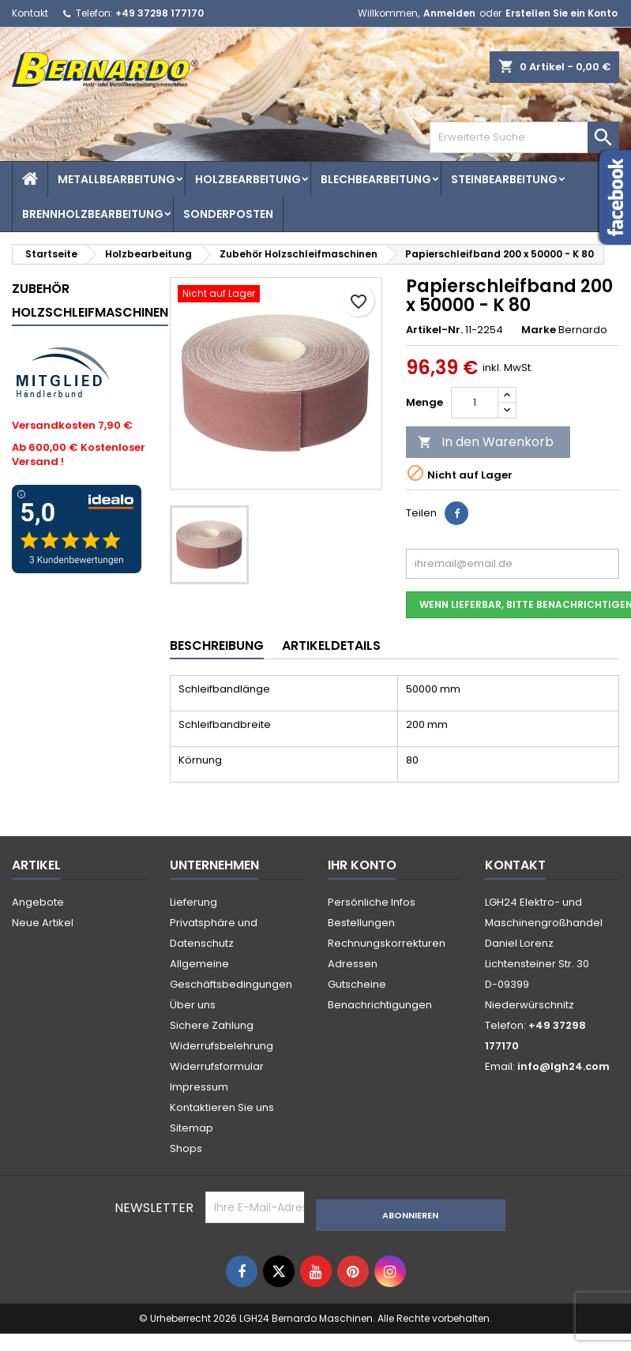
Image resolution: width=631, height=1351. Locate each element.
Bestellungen (361, 922)
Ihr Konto (362, 865)
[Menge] (474, 402)
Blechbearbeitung (376, 179)
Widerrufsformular (217, 1066)
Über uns (193, 1004)
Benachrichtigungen (380, 1004)
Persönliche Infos (371, 902)
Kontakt (30, 13)
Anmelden (449, 13)
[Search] (524, 137)
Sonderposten (228, 214)
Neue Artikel (42, 922)
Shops (186, 1148)
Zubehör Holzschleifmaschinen (90, 300)
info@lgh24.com (563, 1066)
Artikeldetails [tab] (331, 645)
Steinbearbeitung (504, 179)
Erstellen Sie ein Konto (561, 13)
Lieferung (193, 902)
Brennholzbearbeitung (92, 214)
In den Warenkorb (486, 442)
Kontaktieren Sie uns (222, 1107)
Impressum (199, 1086)
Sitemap (191, 1127)
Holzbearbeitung (248, 179)
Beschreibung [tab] (217, 645)
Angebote (38, 902)
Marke (538, 330)
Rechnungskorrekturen (386, 943)
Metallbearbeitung (116, 179)
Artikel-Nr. (434, 330)
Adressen (352, 963)
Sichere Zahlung (212, 1025)
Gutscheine (357, 984)
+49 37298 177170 (159, 13)
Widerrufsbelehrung (221, 1045)
